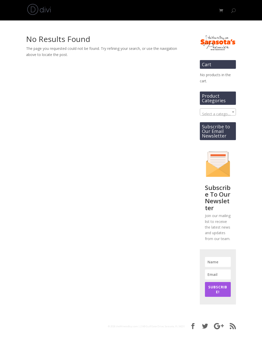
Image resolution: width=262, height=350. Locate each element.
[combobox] (218, 112)
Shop (159, 10)
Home (143, 10)
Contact (206, 10)
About (181, 10)
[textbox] (218, 114)
